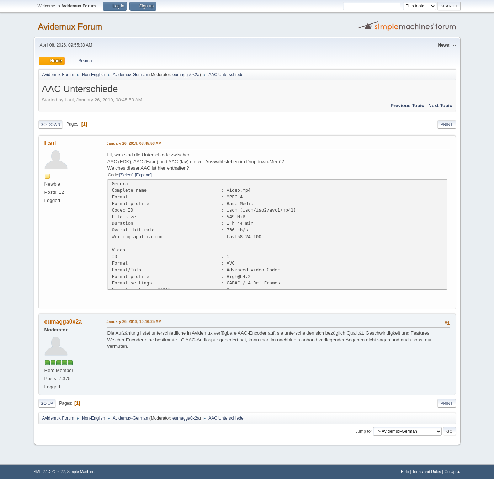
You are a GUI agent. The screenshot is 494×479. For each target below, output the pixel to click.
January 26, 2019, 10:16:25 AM (134, 321)
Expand (143, 174)
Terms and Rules (426, 471)
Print (447, 124)
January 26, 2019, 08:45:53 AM (134, 143)
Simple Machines (81, 471)
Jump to (363, 431)
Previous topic (407, 105)
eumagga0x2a (186, 74)
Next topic (440, 105)
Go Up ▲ (453, 471)
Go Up (47, 403)
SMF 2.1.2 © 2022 (49, 471)
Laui (50, 143)
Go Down (50, 124)
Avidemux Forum (70, 26)
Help (405, 471)
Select (126, 174)
